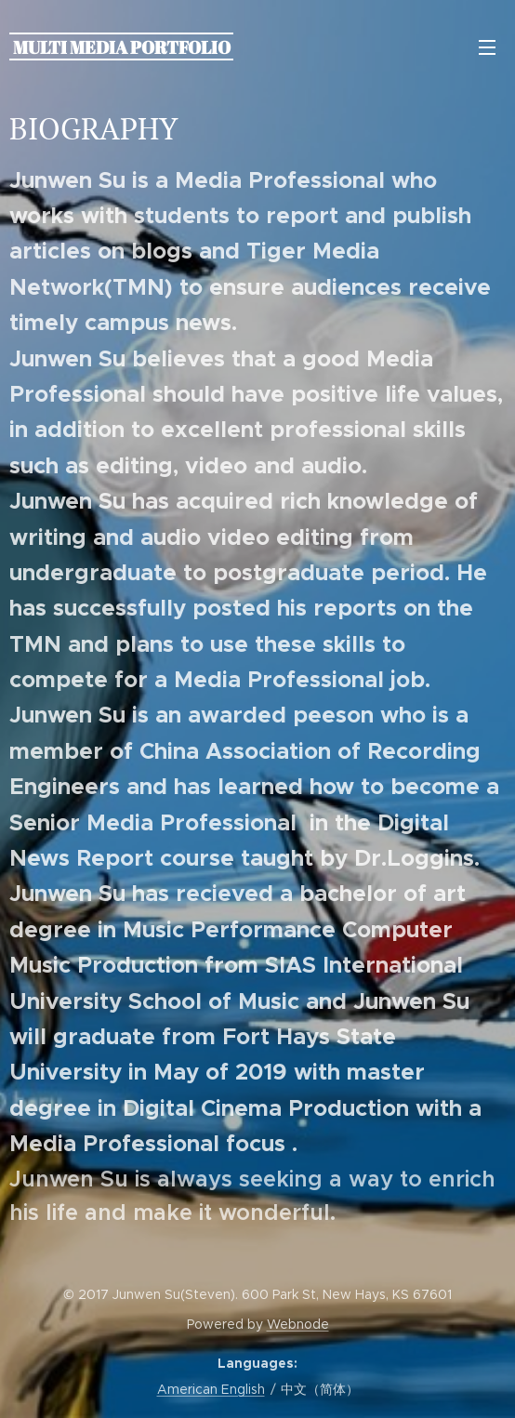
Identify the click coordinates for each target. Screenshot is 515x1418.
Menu (487, 47)
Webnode (298, 1324)
